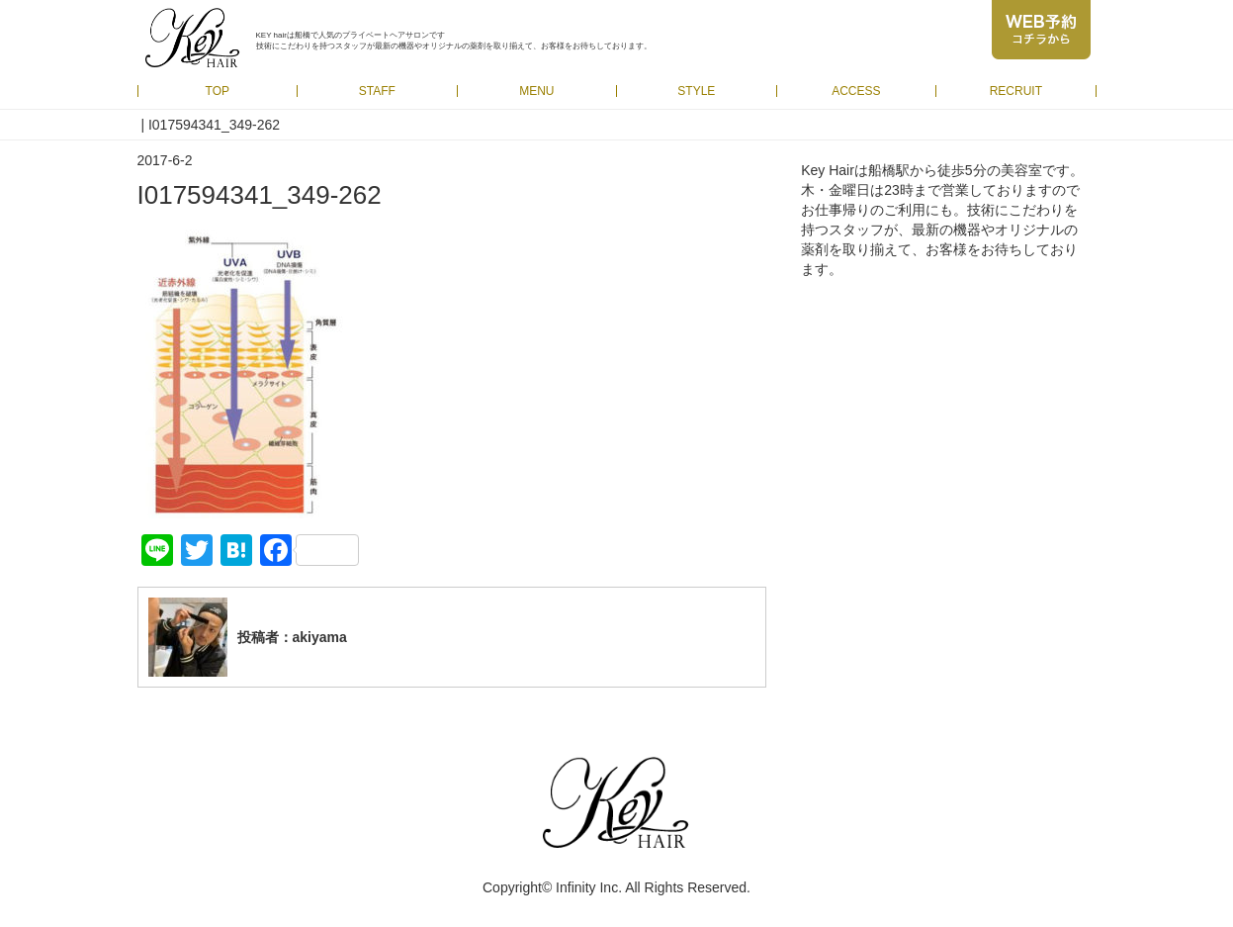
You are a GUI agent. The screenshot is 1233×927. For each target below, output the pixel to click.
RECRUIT (1016, 91)
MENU (536, 91)
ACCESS (856, 91)
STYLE (696, 91)
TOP (217, 91)
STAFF (377, 91)
